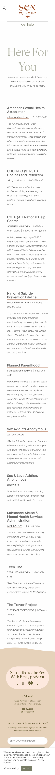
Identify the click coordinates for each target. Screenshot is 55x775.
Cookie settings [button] (11, 768)
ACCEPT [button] (26, 768)
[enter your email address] (27, 741)
